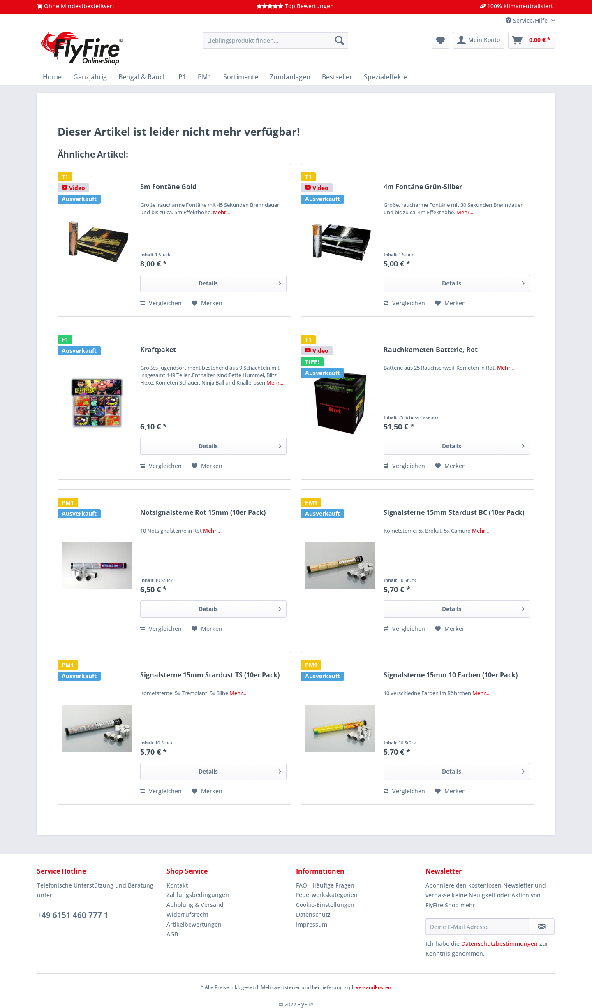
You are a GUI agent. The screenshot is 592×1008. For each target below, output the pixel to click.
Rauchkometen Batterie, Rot (431, 349)
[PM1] (204, 77)
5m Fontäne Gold (168, 187)
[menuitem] (275, 44)
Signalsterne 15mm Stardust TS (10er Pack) (210, 675)
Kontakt (177, 885)
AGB (172, 934)
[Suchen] (339, 40)
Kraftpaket (158, 349)
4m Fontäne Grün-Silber (423, 187)
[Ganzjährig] (90, 77)
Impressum (311, 924)
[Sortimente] (240, 77)
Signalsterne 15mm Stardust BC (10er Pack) (454, 512)
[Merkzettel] (440, 40)
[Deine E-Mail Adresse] (477, 926)
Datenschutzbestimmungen (499, 944)
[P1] (182, 77)
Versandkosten (373, 987)
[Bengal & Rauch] (143, 77)
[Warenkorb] (531, 40)
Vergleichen (161, 303)
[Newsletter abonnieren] (542, 926)
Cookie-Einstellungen (325, 904)
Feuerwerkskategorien (327, 895)
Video (73, 188)
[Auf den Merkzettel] (207, 303)
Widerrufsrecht (187, 914)
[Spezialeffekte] (385, 77)
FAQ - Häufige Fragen (325, 885)
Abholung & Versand (195, 904)
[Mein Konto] (478, 40)
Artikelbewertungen (194, 924)
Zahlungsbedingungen (197, 895)
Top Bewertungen (295, 6)
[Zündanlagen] (290, 77)
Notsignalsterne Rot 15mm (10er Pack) (203, 512)
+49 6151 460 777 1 (73, 915)
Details (240, 282)
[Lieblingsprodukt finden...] (275, 40)
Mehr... (221, 212)
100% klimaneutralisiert (516, 6)
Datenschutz (313, 914)
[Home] (52, 77)
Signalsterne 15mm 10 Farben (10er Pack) (451, 675)
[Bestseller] (337, 77)
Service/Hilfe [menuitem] (527, 20)
